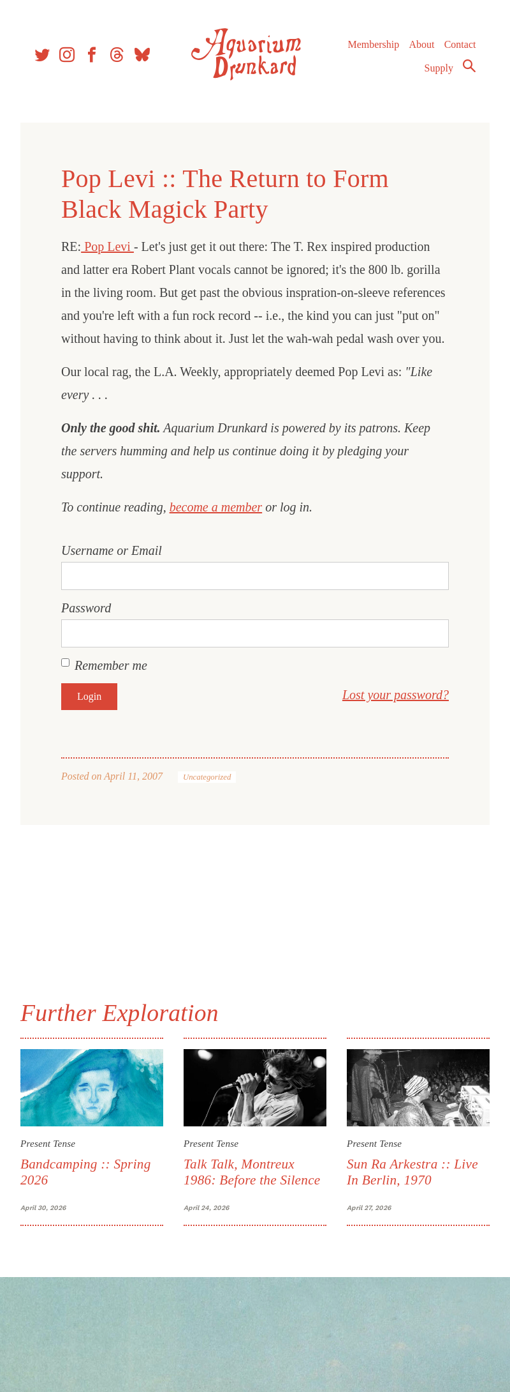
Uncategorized (207, 777)
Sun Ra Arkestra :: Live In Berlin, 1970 (412, 1172)
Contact (460, 44)
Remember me (111, 665)
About (421, 44)
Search (469, 65)
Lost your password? (395, 695)
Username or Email (111, 550)
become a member (216, 507)
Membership (373, 44)
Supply (439, 68)
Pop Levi (107, 246)
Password (86, 608)
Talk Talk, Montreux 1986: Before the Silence (252, 1172)
